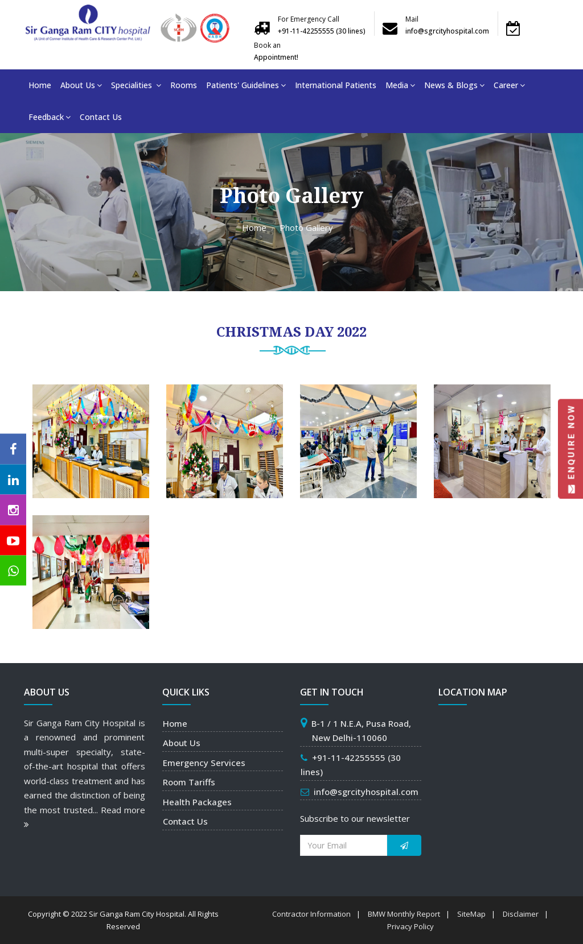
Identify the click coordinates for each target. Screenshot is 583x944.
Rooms (183, 85)
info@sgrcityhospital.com (366, 791)
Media (400, 85)
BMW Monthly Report (404, 914)
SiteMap (471, 914)
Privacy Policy (410, 926)
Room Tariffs (189, 782)
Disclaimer (521, 914)
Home (39, 85)
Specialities (136, 85)
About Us (81, 85)
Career (509, 85)
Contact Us (101, 116)
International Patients (335, 85)
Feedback (49, 116)
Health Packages (197, 802)
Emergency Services (204, 762)
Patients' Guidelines (246, 85)
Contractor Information (311, 914)
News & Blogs (454, 85)
